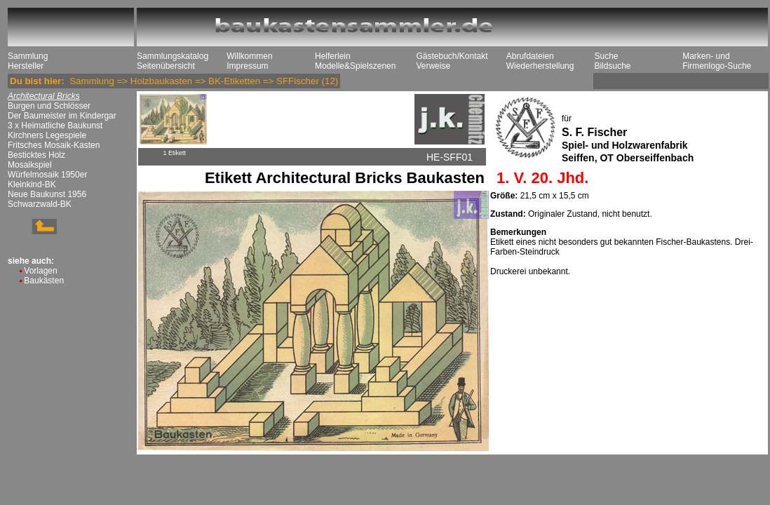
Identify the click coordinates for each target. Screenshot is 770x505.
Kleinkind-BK (32, 184)
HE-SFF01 (449, 157)
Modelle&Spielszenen (355, 66)
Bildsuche (612, 66)
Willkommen (249, 56)
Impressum (247, 66)
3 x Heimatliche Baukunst (55, 125)
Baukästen (44, 280)
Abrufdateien (530, 56)
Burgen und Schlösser (49, 106)
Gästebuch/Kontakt (451, 56)
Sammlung (28, 56)
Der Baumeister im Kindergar (62, 116)
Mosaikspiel (30, 165)
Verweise (433, 66)
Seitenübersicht (166, 66)
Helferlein (333, 56)
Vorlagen (40, 271)
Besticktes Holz (36, 155)
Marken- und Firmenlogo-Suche (716, 61)
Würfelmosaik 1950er (47, 175)
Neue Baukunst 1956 (47, 194)
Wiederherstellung (540, 66)
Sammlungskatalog (172, 56)
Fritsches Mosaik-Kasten (54, 145)
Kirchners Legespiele (47, 135)
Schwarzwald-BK (40, 204)
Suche (606, 56)
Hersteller (25, 66)
